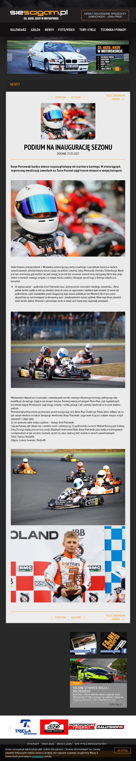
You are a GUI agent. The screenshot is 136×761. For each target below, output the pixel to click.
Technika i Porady (113, 30)
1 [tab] (117, 69)
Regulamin (64, 744)
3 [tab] (77, 739)
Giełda (35, 30)
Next (126, 57)
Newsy (49, 30)
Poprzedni (58, 97)
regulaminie (37, 756)
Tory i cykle (87, 30)
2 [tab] (123, 69)
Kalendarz (18, 30)
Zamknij (118, 99)
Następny (78, 97)
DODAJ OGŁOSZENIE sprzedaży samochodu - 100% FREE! (105, 15)
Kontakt (33, 744)
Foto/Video (66, 30)
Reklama (48, 744)
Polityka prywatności (91, 744)
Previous (9, 57)
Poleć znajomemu (115, 95)
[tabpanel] (68, 57)
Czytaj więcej (115, 704)
